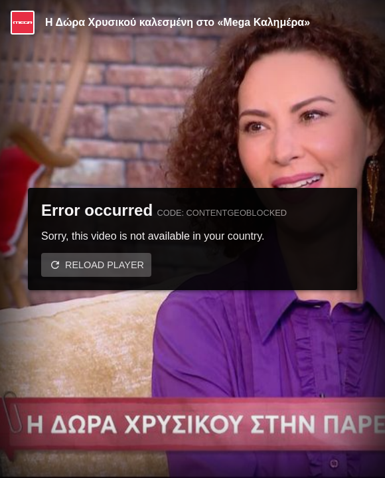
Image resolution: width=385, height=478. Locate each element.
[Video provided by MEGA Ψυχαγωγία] (23, 23)
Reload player (104, 265)
